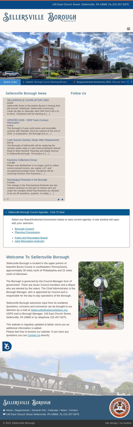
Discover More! (102, 82)
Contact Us (34, 335)
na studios (125, 423)
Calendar (53, 410)
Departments (22, 410)
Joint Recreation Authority (29, 241)
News (63, 410)
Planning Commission (27, 232)
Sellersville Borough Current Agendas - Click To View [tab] (34, 212)
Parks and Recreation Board (31, 237)
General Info (39, 410)
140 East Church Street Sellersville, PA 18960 (30, 414)
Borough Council (24, 228)
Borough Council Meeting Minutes (46, 82)
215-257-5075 (119, 4)
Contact (73, 410)
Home (8, 410)
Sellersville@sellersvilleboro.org (49, 310)
